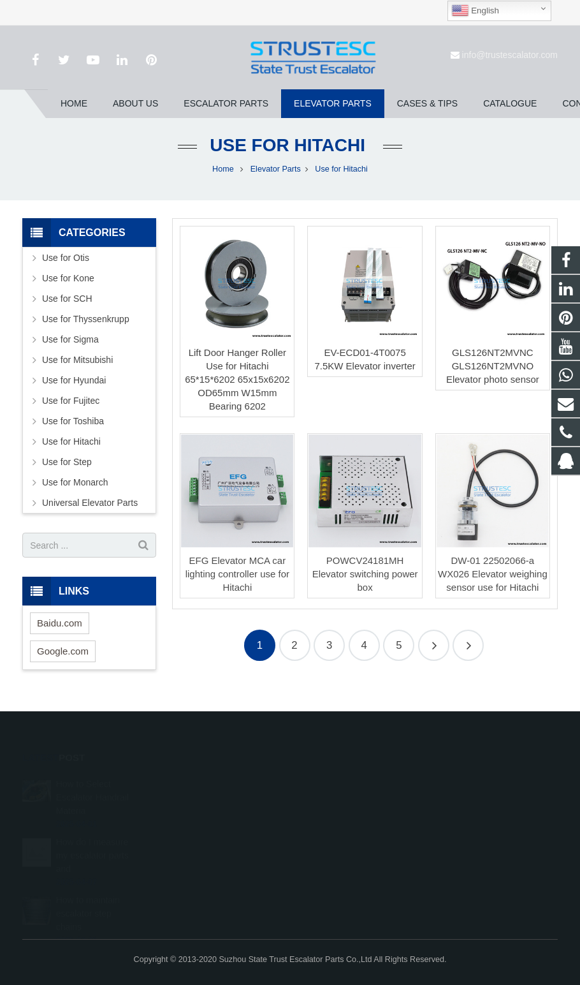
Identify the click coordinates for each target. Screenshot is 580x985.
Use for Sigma (70, 339)
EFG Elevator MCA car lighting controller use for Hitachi (237, 574)
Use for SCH (67, 298)
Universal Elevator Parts (90, 503)
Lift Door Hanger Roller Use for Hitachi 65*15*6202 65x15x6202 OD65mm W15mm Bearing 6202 (237, 379)
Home (223, 169)
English (475, 11)
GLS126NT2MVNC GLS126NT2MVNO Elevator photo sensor (492, 366)
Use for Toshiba (73, 421)
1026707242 (336, 781)
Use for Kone (68, 278)
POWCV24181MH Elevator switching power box (365, 574)
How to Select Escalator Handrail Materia (92, 779)
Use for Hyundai (74, 380)
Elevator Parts (275, 169)
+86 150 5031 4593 (347, 818)
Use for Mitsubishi (77, 360)
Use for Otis (65, 258)
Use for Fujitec (70, 401)
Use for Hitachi (290, 145)
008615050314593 (346, 800)
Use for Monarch (75, 482)
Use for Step (67, 462)
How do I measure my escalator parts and (92, 837)
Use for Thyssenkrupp (85, 319)
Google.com (63, 651)
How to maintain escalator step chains (88, 895)
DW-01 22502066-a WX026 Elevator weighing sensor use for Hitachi (492, 574)
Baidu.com (59, 623)
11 (468, 645)
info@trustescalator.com (510, 55)
